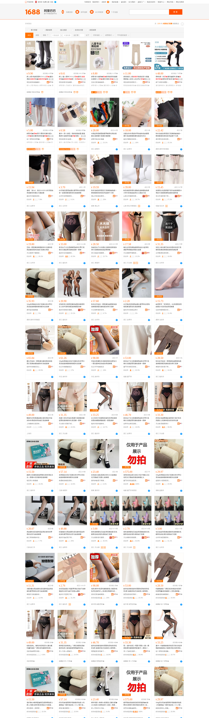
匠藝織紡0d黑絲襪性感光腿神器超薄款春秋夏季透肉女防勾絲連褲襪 (72, 533)
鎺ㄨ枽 (51, 79)
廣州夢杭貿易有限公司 (163, 139)
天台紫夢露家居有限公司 (98, 310)
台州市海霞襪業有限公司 (163, 537)
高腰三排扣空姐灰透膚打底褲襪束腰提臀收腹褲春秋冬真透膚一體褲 (72, 419)
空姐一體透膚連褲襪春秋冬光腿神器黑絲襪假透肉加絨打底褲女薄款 (39, 248)
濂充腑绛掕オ (160, 85)
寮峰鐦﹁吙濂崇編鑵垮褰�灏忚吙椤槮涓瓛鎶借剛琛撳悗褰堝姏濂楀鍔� (168, 78)
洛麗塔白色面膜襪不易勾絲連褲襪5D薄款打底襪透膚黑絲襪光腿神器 (169, 191)
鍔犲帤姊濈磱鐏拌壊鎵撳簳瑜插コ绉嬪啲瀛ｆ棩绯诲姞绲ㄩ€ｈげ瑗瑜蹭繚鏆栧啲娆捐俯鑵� (72, 704)
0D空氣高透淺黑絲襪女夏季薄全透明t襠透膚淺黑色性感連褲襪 (136, 305)
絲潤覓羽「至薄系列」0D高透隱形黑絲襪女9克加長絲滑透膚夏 (169, 305)
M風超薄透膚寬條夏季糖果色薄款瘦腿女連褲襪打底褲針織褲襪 (104, 135)
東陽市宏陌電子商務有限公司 (163, 367)
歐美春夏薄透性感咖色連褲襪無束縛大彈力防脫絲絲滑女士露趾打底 (136, 191)
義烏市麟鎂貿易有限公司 (130, 139)
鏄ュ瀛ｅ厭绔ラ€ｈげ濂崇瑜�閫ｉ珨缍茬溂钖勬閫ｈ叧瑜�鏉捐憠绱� (72, 78)
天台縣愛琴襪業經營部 (130, 253)
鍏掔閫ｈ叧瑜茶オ (65, 85)
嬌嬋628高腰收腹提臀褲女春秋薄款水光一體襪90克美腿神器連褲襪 (40, 476)
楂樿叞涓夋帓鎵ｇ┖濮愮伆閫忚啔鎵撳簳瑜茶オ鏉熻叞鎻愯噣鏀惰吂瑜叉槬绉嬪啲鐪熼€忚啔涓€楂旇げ (72, 647)
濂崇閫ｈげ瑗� (109, 85)
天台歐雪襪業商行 (162, 424)
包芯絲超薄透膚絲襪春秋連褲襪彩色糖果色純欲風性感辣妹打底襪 (168, 533)
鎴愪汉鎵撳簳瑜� (143, 85)
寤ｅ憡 (115, 79)
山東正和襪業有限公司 (130, 196)
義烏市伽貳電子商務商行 (66, 537)
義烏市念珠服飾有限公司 (66, 253)
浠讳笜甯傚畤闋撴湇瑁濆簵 (98, 594)
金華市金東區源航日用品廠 (130, 424)
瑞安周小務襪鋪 (32, 480)
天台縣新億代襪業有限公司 (98, 537)
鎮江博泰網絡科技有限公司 (34, 537)
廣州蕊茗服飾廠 (32, 310)
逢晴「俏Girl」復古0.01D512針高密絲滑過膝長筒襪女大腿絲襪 (40, 191)
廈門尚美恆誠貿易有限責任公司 (130, 480)
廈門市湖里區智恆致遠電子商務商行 (130, 367)
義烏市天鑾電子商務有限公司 (66, 594)
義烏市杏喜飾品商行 (130, 310)
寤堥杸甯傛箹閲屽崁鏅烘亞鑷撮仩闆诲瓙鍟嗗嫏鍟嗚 (130, 594)
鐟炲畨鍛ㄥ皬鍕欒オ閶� (34, 708)
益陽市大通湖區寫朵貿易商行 (163, 480)
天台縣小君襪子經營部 (66, 424)
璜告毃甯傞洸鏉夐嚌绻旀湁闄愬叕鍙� (66, 82)
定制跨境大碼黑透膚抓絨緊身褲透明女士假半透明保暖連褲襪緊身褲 (72, 305)
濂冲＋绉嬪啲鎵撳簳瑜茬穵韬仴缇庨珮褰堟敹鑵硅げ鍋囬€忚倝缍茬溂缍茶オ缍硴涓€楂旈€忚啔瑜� (169, 647)
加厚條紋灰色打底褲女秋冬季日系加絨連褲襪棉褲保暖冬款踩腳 (72, 476)
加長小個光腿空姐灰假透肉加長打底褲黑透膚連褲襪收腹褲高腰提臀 (168, 248)
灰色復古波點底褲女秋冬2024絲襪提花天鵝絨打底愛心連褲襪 (104, 476)
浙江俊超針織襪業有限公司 (98, 253)
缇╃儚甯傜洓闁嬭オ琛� (34, 139)
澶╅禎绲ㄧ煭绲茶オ (78, 142)
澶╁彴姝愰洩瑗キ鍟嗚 (130, 651)
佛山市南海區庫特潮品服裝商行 (98, 196)
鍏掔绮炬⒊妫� (45, 85)
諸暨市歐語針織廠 (97, 139)
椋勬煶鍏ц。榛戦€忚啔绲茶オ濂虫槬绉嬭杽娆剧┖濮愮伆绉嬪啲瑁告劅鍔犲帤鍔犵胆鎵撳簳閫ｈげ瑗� (39, 647)
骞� (51, 82)
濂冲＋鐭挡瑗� (65, 142)
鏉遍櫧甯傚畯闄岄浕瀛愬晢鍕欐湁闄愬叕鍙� (163, 594)
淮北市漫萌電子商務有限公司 (163, 196)
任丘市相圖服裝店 (65, 367)
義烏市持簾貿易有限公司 (34, 196)
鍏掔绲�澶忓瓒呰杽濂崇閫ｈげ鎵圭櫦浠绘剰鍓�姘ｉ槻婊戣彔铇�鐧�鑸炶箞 (39, 135)
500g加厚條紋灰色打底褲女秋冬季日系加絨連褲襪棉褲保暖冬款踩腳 (39, 305)
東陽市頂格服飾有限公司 (34, 594)
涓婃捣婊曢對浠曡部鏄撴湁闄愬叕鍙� (34, 651)
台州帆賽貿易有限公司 (163, 253)
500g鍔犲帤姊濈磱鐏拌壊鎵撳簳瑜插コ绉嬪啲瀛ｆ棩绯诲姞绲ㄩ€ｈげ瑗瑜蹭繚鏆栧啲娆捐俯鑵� (169, 704)
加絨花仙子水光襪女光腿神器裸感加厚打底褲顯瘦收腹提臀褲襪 (104, 248)
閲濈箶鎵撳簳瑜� (129, 85)
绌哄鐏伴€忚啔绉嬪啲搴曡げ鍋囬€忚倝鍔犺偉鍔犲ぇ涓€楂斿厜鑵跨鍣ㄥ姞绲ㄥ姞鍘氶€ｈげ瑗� (104, 590)
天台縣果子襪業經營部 (34, 253)
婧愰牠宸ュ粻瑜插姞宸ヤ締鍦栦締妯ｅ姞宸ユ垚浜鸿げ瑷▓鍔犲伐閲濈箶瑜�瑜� (136, 78)
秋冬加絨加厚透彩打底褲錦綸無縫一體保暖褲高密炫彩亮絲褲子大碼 (168, 135)
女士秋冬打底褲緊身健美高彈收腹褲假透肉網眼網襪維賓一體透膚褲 (104, 419)
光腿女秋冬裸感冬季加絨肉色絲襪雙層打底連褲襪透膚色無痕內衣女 (136, 135)
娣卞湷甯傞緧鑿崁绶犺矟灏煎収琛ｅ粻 (163, 82)
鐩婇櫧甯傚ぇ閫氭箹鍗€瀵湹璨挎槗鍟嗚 (163, 708)
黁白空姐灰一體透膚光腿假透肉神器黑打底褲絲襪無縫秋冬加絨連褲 (39, 362)
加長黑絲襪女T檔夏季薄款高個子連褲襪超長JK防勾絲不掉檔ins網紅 (72, 590)
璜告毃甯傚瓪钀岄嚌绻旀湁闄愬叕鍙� (34, 82)
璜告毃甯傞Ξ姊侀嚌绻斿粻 (66, 139)
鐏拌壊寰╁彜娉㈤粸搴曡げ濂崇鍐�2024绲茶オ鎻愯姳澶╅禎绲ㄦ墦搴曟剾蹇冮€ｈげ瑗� (104, 704)
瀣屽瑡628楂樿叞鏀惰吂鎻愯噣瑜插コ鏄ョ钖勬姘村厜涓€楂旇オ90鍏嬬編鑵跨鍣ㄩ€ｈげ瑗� (40, 704)
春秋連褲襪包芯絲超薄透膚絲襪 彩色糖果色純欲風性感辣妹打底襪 (104, 533)
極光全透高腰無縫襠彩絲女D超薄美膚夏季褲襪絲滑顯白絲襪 (136, 248)
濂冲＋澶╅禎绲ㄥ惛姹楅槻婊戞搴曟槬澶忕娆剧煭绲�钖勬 (72, 135)
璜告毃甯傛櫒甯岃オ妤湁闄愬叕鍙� (130, 82)
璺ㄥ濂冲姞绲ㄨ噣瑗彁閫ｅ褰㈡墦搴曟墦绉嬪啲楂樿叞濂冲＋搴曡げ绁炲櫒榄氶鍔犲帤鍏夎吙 (136, 647)
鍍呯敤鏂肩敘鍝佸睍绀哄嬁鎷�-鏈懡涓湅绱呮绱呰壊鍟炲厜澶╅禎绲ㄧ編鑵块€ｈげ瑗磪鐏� (136, 704)
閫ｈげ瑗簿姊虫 (33, 85)
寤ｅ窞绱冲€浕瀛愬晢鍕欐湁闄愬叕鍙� (98, 708)
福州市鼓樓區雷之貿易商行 (34, 367)
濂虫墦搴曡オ (170, 85)
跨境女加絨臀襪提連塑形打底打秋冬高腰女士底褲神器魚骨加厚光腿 (168, 419)
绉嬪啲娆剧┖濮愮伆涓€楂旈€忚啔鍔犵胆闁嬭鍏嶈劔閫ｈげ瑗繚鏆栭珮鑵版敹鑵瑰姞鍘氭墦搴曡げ (168, 590)
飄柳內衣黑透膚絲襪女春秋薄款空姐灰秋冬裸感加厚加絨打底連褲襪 (39, 419)
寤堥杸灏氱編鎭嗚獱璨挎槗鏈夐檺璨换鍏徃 (130, 708)
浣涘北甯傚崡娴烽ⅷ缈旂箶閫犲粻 (98, 82)
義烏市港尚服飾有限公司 (98, 424)
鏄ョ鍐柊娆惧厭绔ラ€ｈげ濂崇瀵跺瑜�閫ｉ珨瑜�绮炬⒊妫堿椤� (40, 78)
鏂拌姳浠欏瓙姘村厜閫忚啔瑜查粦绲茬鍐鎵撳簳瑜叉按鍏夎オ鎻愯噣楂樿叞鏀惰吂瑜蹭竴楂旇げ (136, 590)
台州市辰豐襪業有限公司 (66, 196)
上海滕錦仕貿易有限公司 (34, 424)
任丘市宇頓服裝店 (97, 367)
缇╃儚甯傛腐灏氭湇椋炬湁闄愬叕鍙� (163, 651)
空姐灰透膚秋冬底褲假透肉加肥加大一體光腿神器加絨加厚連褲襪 (104, 362)
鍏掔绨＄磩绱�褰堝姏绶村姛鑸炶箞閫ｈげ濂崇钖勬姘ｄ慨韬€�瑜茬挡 (104, 78)
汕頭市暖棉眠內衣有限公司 (163, 310)
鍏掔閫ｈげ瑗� (97, 85)
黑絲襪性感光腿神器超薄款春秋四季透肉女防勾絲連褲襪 (39, 533)
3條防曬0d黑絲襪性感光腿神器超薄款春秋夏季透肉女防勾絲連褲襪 (40, 590)
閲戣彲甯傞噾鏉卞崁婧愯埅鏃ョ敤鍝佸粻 (98, 651)
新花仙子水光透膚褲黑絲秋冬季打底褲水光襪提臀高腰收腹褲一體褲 (72, 248)
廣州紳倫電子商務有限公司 (98, 480)
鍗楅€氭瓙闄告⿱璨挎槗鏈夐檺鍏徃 (66, 708)
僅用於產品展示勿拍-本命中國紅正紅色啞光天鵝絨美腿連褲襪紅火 (136, 476)
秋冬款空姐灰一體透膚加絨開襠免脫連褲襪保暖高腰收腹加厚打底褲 (104, 305)
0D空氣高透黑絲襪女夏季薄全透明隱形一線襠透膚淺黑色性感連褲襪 (72, 191)
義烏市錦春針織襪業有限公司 (66, 310)
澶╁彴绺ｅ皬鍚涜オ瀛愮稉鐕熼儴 (66, 651)
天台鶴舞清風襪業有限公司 (130, 537)
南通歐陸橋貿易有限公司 (66, 480)
